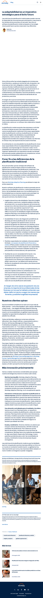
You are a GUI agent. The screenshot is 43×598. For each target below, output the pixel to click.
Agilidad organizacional (21, 538)
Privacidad (21, 593)
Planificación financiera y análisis (26, 535)
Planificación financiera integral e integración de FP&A (25, 560)
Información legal (14, 593)
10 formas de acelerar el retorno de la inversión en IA (25, 551)
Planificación (14, 531)
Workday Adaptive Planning (16, 182)
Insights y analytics (8, 538)
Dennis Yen (9, 29)
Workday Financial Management (23, 356)
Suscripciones (28, 593)
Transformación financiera (10, 535)
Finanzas (10, 531)
